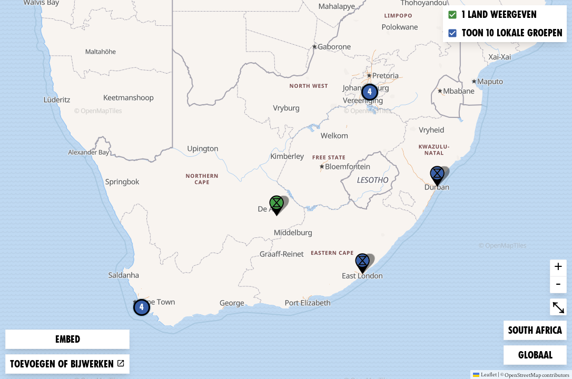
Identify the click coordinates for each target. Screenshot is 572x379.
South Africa (535, 329)
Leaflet (485, 374)
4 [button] (370, 92)
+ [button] (558, 268)
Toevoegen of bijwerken (67, 364)
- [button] (558, 284)
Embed (67, 339)
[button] (362, 263)
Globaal (535, 354)
